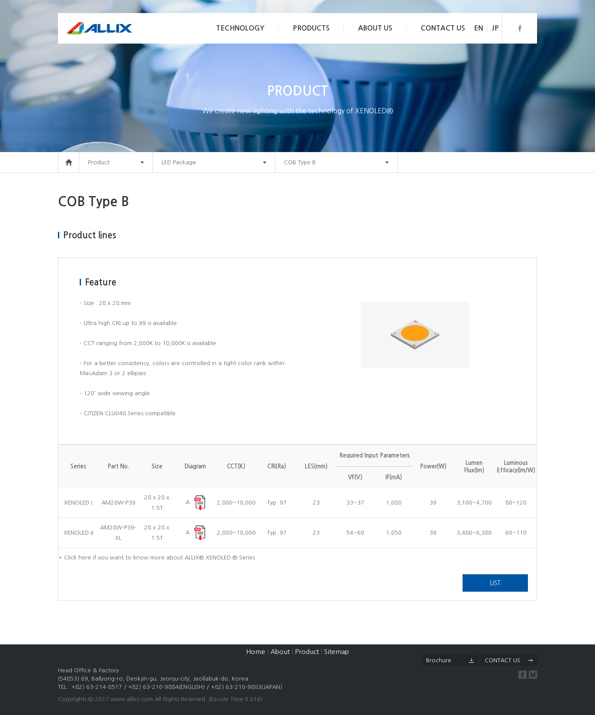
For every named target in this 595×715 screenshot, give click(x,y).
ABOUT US (375, 28)
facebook (522, 675)
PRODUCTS (311, 28)
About (280, 651)
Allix (99, 28)
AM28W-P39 (118, 502)
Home (255, 651)
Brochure (438, 660)
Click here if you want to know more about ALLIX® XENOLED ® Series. (160, 557)
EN (478, 28)
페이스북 (519, 28)
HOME (68, 162)
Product (307, 651)
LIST (495, 583)
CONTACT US (443, 28)
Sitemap (336, 651)
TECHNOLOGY (240, 28)
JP (495, 28)
